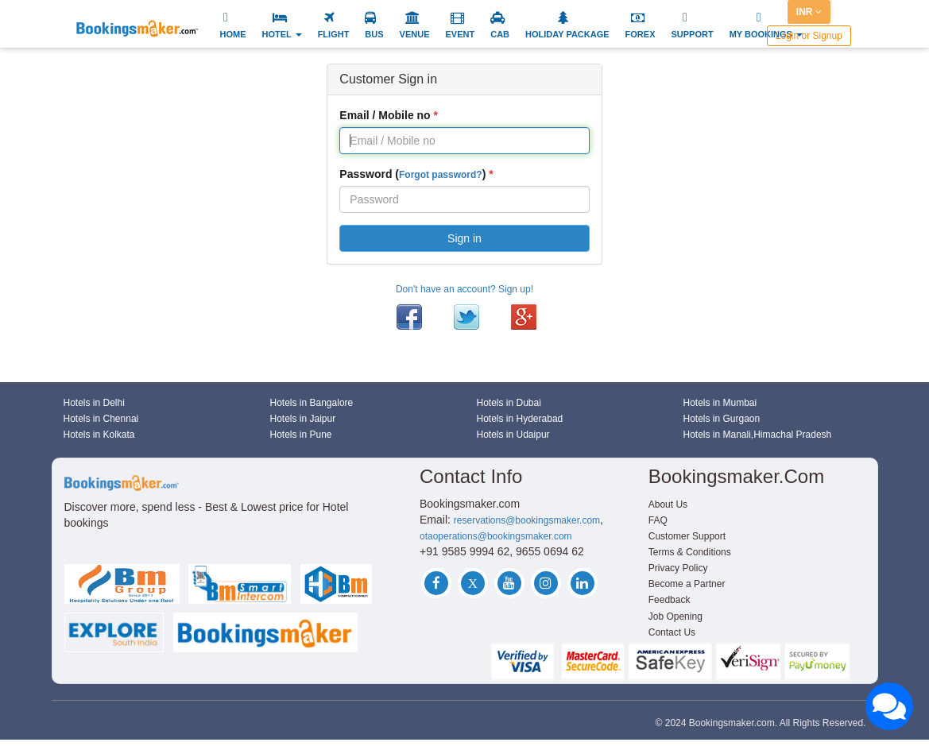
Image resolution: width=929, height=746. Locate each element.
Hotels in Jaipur (303, 418)
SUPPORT (692, 34)
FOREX (640, 34)
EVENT (460, 34)
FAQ (658, 520)
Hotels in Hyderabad (520, 418)
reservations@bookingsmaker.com (527, 520)
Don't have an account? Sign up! (464, 289)
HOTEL (282, 34)
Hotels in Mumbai (720, 402)
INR (809, 11)
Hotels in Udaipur (513, 434)
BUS (374, 34)
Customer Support (687, 536)
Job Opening (675, 616)
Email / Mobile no (384, 115)
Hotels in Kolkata (99, 434)
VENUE (415, 34)
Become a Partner (687, 583)
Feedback (669, 599)
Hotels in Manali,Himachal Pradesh (757, 434)
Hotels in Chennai (101, 418)
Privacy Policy (678, 568)
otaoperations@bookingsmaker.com (496, 536)
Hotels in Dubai (509, 402)
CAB (499, 34)
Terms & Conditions (689, 552)
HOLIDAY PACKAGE (567, 34)
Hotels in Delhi (94, 402)
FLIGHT (334, 34)
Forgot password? (440, 174)
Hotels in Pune (301, 434)
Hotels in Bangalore (312, 402)
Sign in (464, 238)
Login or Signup (809, 35)
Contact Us (671, 632)
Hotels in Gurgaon (722, 418)
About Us (667, 504)
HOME (233, 34)
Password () (412, 174)
